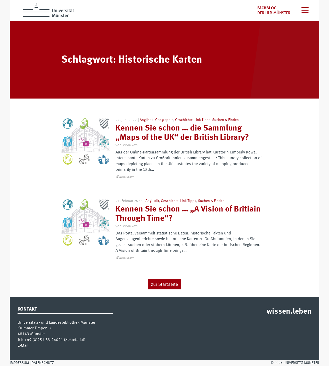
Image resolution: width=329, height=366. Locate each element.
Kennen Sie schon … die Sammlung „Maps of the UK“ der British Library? (182, 133)
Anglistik (146, 120)
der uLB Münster (273, 13)
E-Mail (23, 346)
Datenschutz (42, 363)
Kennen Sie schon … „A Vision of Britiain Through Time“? (188, 214)
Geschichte (184, 120)
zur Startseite (164, 284)
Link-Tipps (202, 120)
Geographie (164, 120)
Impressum (19, 363)
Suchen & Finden (225, 120)
